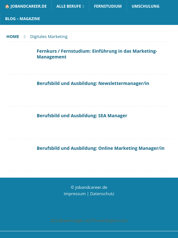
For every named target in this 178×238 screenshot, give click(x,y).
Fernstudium (108, 6)
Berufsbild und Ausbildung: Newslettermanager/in (93, 83)
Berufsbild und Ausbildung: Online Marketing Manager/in (101, 148)
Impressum (75, 193)
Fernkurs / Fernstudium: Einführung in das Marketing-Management (97, 54)
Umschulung (145, 6)
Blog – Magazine (22, 18)
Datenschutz (102, 193)
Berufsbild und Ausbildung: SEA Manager (82, 115)
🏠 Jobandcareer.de (26, 6)
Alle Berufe (69, 6)
